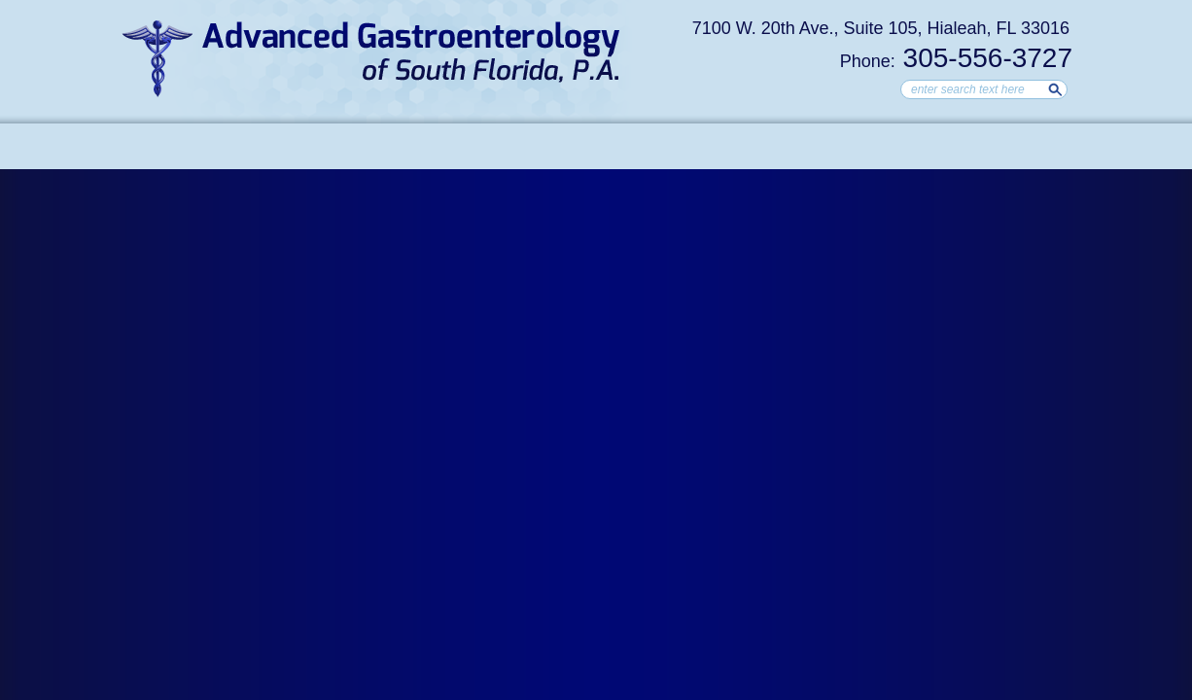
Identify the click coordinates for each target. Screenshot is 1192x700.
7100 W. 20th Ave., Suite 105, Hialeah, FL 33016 (880, 28)
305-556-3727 (956, 58)
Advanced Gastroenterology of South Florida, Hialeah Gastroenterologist (372, 58)
